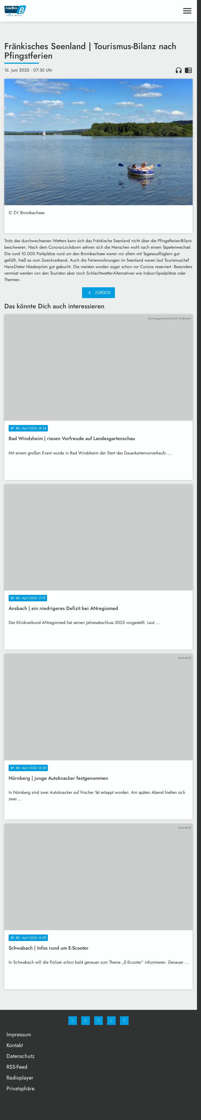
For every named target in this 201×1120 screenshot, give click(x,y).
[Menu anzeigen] (187, 10)
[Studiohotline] (111, 1020)
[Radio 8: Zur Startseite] (51, 10)
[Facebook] (72, 1020)
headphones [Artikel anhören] (178, 70)
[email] (124, 1020)
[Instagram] (85, 1020)
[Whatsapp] (98, 1020)
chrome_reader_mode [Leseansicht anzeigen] (188, 70)
